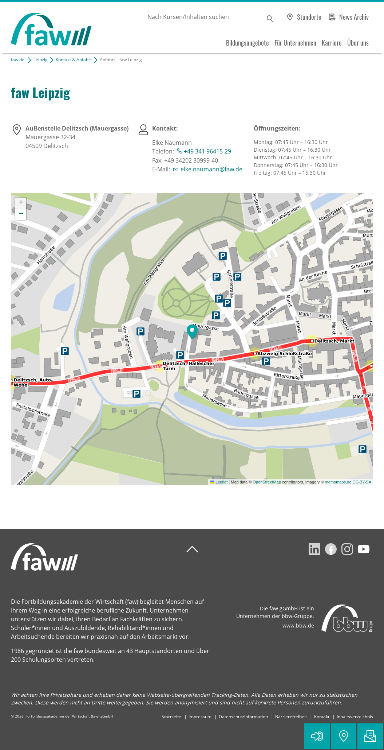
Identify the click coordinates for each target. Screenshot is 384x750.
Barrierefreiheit (291, 717)
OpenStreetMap (267, 482)
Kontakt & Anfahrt (74, 60)
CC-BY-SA (361, 482)
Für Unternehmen (295, 42)
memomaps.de (338, 482)
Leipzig (40, 60)
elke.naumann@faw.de (211, 169)
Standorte (309, 17)
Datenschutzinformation (243, 717)
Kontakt (321, 717)
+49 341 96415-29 (207, 151)
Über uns (358, 42)
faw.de (17, 60)
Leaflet (218, 482)
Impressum (200, 717)
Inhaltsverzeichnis (355, 717)
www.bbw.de (298, 625)
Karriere (332, 42)
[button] (192, 332)
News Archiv (354, 17)
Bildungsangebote (247, 42)
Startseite (171, 717)
